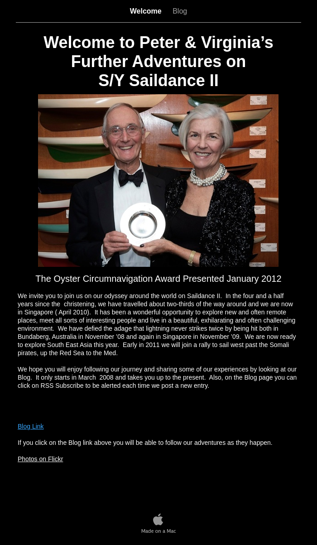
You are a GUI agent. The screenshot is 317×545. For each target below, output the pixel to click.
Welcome (146, 11)
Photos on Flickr (40, 459)
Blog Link (31, 426)
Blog (180, 11)
